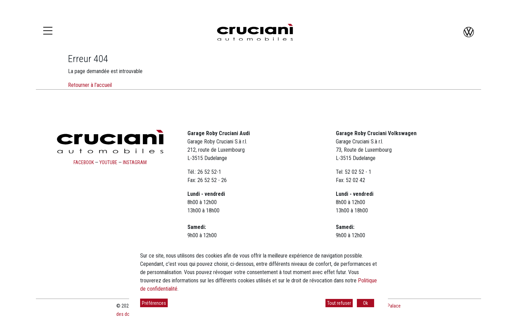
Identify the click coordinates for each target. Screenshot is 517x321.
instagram (135, 162)
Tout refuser (339, 303)
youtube (108, 162)
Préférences (154, 303)
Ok (365, 303)
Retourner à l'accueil (90, 85)
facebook (84, 162)
